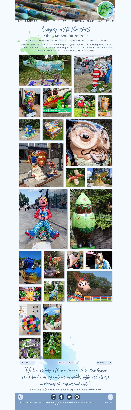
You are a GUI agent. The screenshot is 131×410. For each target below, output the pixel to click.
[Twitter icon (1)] (69, 397)
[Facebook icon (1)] (61, 397)
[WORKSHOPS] (104, 363)
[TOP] (20, 397)
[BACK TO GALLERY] (66, 363)
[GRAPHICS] (27, 363)
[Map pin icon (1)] (53, 397)
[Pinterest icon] (77, 397)
